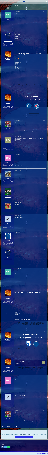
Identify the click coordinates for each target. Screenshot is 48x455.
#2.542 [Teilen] (44, 32)
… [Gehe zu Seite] (5, 426)
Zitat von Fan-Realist (20, 361)
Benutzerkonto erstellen (21, 436)
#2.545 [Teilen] (44, 120)
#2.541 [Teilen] (44, 11)
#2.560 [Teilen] (44, 410)
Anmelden (30, 436)
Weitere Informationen (40, 453)
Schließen (45, 453)
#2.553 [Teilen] (44, 249)
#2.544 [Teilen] (44, 93)
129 (11, 426)
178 (14, 426)
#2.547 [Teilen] (44, 154)
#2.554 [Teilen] (44, 268)
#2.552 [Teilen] (44, 232)
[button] (1, 1)
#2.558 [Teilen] (44, 376)
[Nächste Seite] (15, 8)
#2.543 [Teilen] (44, 50)
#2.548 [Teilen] (44, 170)
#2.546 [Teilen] (44, 136)
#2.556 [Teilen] (44, 331)
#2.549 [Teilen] (44, 187)
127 (7, 426)
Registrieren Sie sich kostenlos (25, 434)
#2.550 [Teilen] (44, 202)
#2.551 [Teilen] (44, 215)
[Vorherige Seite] (1, 8)
